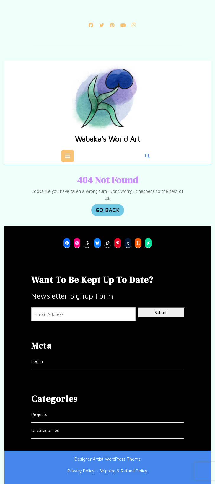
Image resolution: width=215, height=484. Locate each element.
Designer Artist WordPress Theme (108, 459)
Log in (37, 361)
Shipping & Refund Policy (123, 470)
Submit (161, 312)
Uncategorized (45, 430)
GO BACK (110, 211)
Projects (39, 414)
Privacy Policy (81, 470)
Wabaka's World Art (107, 139)
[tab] (67, 156)
